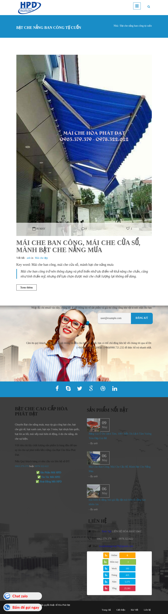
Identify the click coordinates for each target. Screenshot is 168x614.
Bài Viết (134, 610)
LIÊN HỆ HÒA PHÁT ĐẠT (129, 531)
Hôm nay (114, 562)
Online (114, 555)
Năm (114, 581)
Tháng (114, 575)
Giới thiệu (120, 610)
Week (114, 568)
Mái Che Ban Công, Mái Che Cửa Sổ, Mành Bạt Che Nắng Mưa (78, 246)
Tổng (114, 588)
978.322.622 (40, 466)
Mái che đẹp (41, 258)
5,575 (127, 581)
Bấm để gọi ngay (25, 607)
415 (127, 575)
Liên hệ (147, 610)
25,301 (127, 588)
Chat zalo (20, 596)
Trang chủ (106, 610)
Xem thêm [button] (26, 287)
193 (127, 568)
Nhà (116, 25)
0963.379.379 (20, 466)
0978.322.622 (128, 538)
